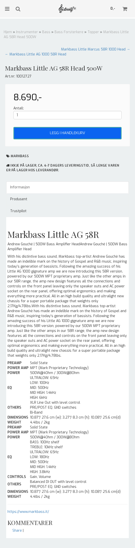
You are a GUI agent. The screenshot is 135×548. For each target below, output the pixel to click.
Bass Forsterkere (69, 32)
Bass (46, 32)
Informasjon (20, 187)
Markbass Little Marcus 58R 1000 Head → (95, 49)
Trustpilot (18, 211)
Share (17, 530)
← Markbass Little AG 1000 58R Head (35, 54)
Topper (93, 32)
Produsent (18, 199)
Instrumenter (27, 32)
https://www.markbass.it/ (28, 511)
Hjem (8, 32)
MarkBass (20, 156)
